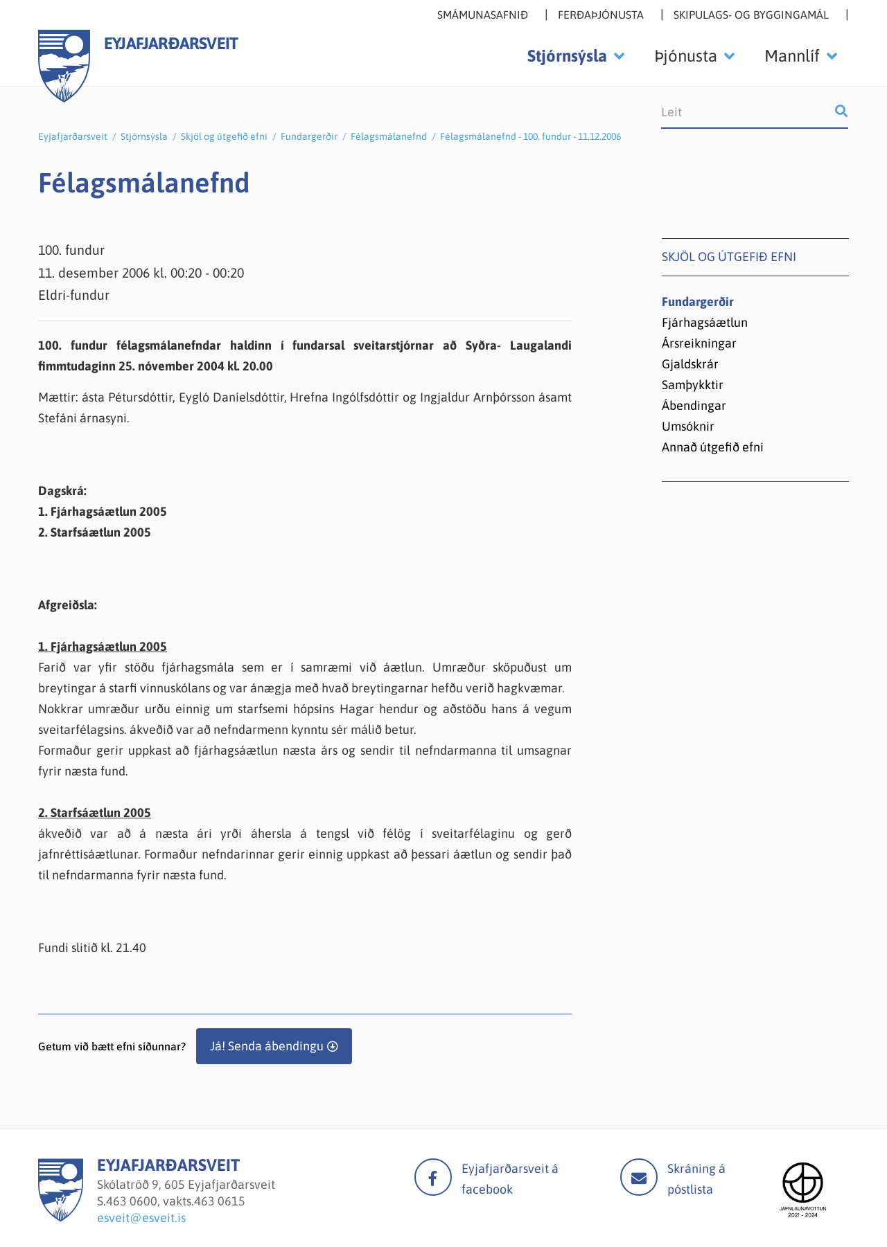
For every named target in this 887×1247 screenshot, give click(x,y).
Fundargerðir (309, 136)
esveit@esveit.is (141, 1217)
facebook (433, 1177)
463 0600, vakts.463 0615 (175, 1201)
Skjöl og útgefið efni (224, 136)
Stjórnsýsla (144, 136)
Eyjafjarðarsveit (72, 136)
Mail (639, 1177)
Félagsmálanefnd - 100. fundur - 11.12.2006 (530, 136)
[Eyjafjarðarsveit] (60, 1217)
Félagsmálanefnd (389, 136)
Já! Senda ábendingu (267, 1046)
